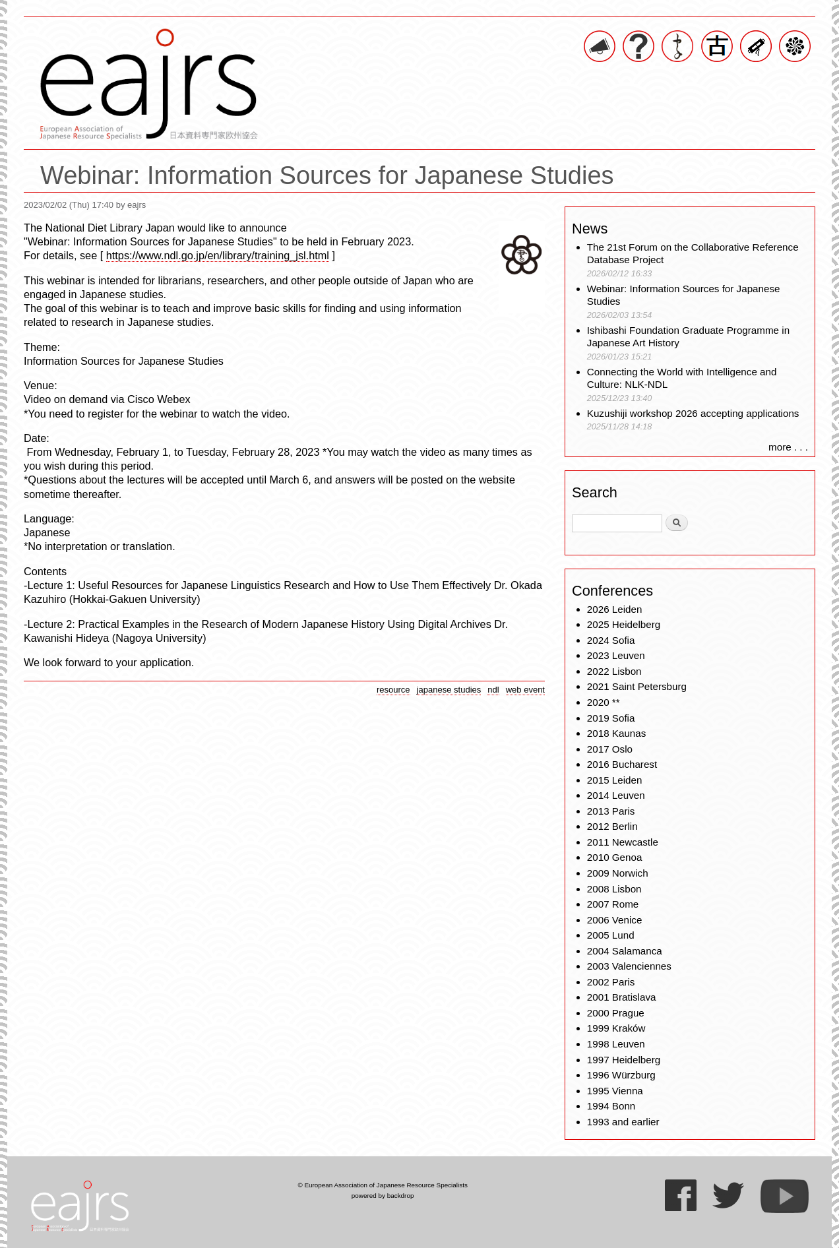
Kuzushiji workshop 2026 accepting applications (693, 413)
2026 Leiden (614, 609)
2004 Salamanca (624, 950)
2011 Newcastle (622, 842)
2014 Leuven (616, 795)
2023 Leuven (616, 655)
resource (393, 690)
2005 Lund (611, 935)
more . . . (788, 446)
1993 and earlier (623, 1121)
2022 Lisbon (614, 671)
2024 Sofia (611, 640)
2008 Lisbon (614, 888)
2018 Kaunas (616, 733)
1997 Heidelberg (623, 1059)
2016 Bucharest (622, 764)
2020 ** (603, 702)
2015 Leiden (614, 780)
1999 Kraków (616, 1028)
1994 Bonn (611, 1105)
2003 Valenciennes (629, 966)
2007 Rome (613, 904)
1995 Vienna (615, 1090)
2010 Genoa (614, 857)
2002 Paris (611, 981)
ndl (493, 690)
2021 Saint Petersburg (637, 686)
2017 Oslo (610, 749)
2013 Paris (611, 811)
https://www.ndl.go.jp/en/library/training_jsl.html (217, 255)
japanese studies (449, 690)
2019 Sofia (611, 718)
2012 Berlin (612, 826)
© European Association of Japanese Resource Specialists (382, 1185)
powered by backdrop (383, 1195)
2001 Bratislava (621, 997)
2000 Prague (615, 1012)
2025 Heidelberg (623, 624)
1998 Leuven (616, 1043)
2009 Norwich (617, 873)
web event (525, 690)
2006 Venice (614, 919)
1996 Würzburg (621, 1074)
